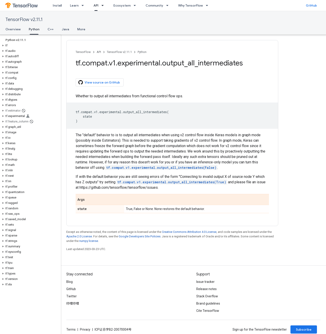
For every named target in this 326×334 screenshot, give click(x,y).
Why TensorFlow (190, 5)
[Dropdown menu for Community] (168, 5)
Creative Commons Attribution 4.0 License (189, 232)
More (81, 29)
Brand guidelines (208, 303)
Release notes (206, 289)
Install (57, 5)
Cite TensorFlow (207, 311)
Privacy (85, 329)
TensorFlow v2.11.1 (24, 19)
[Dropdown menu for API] (103, 5)
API (99, 52)
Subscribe (304, 329)
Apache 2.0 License (79, 236)
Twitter (71, 296)
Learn (74, 5)
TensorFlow (83, 52)
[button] (29, 45)
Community (154, 5)
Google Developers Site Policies (140, 236)
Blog (69, 282)
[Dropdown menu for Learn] (84, 5)
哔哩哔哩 (72, 303)
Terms (71, 329)
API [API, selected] (95, 5)
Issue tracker (205, 282)
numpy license (88, 241)
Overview (13, 29)
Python (142, 52)
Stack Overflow (207, 296)
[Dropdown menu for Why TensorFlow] (208, 5)
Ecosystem (122, 5)
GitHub (311, 5)
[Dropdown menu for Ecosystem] (136, 5)
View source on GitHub (99, 82)
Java (65, 29)
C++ (51, 29)
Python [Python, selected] (34, 29)
